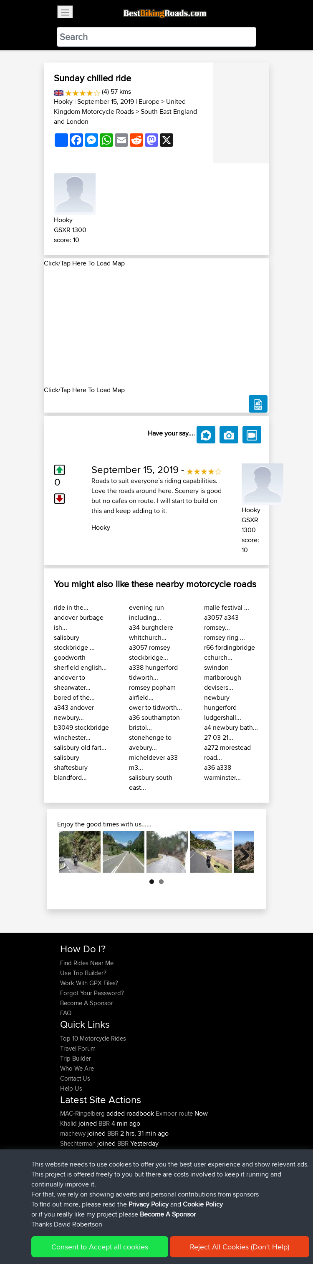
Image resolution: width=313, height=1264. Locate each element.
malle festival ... (226, 607)
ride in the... (71, 607)
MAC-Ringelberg (83, 1113)
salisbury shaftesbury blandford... (71, 767)
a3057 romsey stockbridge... (149, 652)
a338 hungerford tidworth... (153, 672)
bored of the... (74, 697)
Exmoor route (174, 1113)
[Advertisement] (156, 326)
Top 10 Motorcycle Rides (93, 1038)
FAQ (65, 1013)
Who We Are (77, 1068)
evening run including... (146, 612)
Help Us (71, 1088)
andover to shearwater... (72, 682)
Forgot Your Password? (92, 993)
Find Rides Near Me (87, 963)
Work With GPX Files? (89, 983)
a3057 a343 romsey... (221, 622)
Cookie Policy (213, 1231)
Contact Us (75, 1078)
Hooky (63, 101)
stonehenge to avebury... (150, 742)
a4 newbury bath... (231, 727)
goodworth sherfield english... (80, 662)
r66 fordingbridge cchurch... (229, 652)
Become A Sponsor (86, 1003)
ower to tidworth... (155, 707)
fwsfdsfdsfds (78, 1163)
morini (69, 1153)
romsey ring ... (224, 637)
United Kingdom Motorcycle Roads (120, 106)
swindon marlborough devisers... (222, 677)
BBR (104, 1123)
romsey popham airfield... (152, 692)
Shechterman (78, 1143)
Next (241, 852)
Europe (149, 101)
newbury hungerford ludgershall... (222, 707)
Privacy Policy (172, 1231)
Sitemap (138, 1231)
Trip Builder (75, 1058)
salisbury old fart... (80, 747)
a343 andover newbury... (74, 712)
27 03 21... (218, 737)
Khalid (69, 1123)
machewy (73, 1133)
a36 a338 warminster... (222, 772)
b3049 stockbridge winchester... (81, 732)
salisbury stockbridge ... (74, 642)
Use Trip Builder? (83, 973)
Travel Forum (78, 1048)
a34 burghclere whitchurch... (151, 632)
